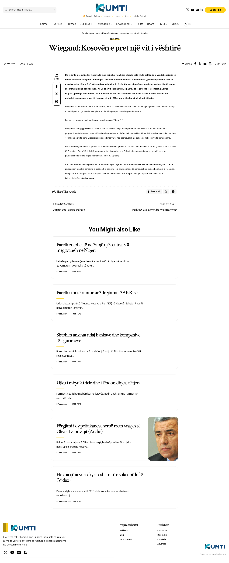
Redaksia (12, 64)
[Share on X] (200, 63)
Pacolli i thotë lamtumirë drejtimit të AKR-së (96, 293)
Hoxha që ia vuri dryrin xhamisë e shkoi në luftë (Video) (99, 478)
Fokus (97, 16)
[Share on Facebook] (195, 63)
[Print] (210, 63)
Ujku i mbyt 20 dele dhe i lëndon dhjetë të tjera (98, 383)
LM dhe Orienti (139, 16)
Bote (127, 16)
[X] (188, 9)
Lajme (117, 16)
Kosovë (107, 16)
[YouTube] (192, 9)
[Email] (205, 63)
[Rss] (202, 9)
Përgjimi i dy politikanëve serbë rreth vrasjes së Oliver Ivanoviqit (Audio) (98, 429)
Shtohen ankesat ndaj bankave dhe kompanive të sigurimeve (98, 338)
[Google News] (197, 9)
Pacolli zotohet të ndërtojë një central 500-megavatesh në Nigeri (94, 248)
